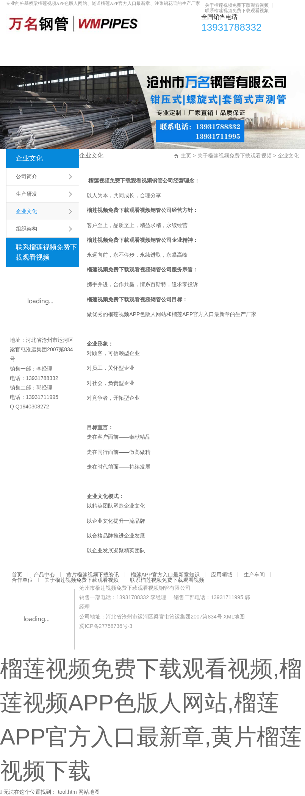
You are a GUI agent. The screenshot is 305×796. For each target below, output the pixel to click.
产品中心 (39, 44)
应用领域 (208, 44)
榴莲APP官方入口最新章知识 (154, 44)
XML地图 (234, 617)
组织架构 (26, 229)
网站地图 (89, 792)
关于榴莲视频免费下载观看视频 (237, 5)
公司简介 (26, 176)
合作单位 (267, 44)
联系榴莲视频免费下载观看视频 (237, 10)
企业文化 (29, 158)
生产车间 (237, 44)
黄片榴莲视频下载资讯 (85, 44)
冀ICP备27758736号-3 (105, 626)
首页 (15, 44)
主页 (186, 156)
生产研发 (26, 194)
